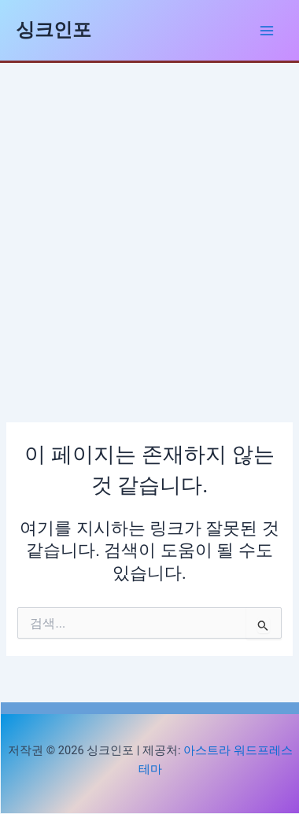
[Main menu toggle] (266, 30)
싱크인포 (53, 30)
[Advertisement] (149, 220)
